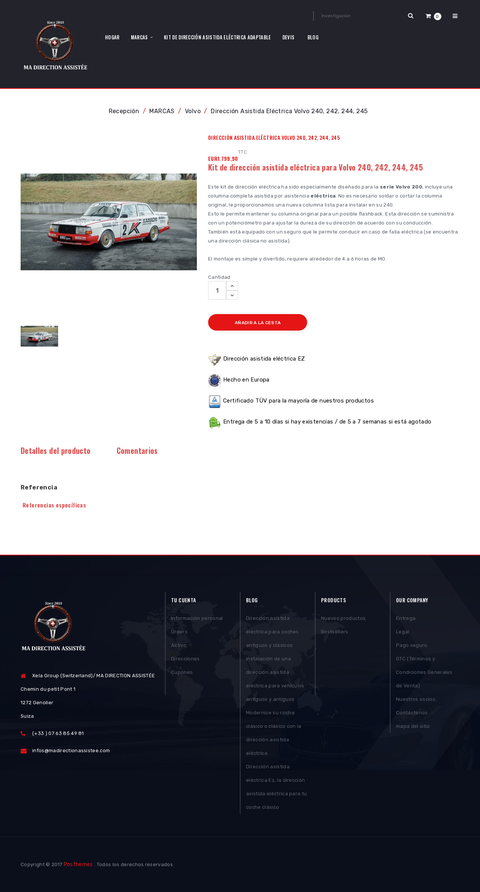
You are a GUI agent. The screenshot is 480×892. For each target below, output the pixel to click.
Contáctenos (412, 712)
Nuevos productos (343, 618)
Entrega (406, 618)
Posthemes (78, 864)
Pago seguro (412, 645)
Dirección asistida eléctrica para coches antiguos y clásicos (272, 631)
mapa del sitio (413, 726)
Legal (403, 632)
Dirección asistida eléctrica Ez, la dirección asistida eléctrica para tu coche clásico (276, 787)
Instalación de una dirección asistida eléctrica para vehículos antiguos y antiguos (275, 679)
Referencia (39, 487)
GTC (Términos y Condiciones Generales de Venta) (424, 672)
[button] (433, 16)
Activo (178, 645)
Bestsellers (334, 632)
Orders (179, 632)
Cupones (182, 672)
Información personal (197, 618)
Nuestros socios (415, 699)
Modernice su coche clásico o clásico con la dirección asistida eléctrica (274, 733)
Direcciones (185, 659)
